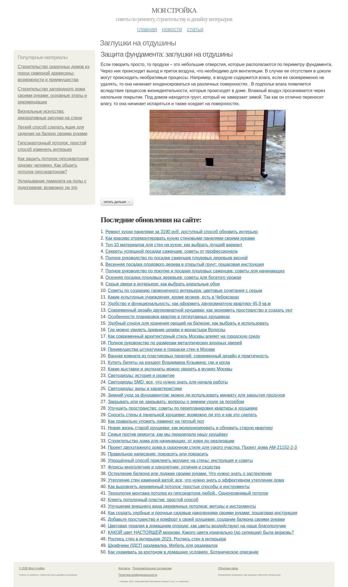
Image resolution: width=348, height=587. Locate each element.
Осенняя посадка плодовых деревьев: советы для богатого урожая (173, 277)
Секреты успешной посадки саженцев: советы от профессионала (171, 251)
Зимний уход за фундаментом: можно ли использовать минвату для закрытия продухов (196, 395)
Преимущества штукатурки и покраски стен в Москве (161, 349)
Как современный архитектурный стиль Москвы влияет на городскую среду (184, 336)
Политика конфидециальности (138, 574)
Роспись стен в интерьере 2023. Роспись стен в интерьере (167, 539)
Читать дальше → (117, 202)
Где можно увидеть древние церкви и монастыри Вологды (166, 329)
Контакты (124, 568)
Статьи (195, 29)
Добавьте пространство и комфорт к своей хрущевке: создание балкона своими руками (196, 519)
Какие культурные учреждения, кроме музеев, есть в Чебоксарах (173, 297)
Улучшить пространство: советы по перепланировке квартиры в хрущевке (182, 408)
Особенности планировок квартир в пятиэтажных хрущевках (169, 316)
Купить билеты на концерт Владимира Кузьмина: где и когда (169, 362)
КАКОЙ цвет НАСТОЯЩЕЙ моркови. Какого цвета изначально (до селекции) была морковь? (201, 532)
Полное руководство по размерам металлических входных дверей (175, 342)
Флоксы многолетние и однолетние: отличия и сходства (164, 467)
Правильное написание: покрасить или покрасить (158, 454)
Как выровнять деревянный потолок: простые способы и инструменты (179, 486)
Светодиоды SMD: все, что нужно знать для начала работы (168, 382)
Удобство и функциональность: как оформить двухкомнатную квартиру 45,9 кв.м (189, 303)
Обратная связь (228, 568)
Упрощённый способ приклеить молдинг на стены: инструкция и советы (180, 460)
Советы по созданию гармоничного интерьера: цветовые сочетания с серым (185, 290)
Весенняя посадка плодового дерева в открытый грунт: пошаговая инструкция (184, 264)
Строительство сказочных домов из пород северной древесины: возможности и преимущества (53, 73)
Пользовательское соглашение (152, 568)
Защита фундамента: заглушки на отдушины (166, 54)
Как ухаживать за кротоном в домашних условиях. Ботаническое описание (183, 552)
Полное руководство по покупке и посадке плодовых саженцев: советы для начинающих (195, 271)
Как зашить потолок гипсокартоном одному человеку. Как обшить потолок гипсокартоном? (53, 165)
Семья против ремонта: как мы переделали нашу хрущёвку (168, 434)
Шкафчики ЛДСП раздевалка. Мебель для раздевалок (163, 545)
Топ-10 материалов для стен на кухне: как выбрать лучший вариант (174, 244)
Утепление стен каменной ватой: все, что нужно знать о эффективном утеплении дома (196, 480)
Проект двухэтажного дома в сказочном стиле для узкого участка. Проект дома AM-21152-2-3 (202, 447)
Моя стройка (173, 10)
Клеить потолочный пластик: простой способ (153, 499)
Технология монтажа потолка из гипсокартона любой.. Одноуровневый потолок (188, 493)
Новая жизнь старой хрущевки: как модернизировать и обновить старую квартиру (190, 427)
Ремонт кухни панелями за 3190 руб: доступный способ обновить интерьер (181, 231)
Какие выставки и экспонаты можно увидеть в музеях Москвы (170, 369)
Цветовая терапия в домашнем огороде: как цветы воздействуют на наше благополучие (197, 526)
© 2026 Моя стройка (32, 568)
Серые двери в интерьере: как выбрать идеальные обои (162, 284)
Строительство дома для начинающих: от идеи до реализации (171, 441)
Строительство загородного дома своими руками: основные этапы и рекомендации (52, 95)
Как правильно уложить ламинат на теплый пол (156, 421)
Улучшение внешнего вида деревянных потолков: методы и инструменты (182, 506)
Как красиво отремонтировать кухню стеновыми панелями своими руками (180, 238)
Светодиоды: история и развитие (141, 375)
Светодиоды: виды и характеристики (145, 388)
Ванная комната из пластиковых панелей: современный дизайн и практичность (188, 356)
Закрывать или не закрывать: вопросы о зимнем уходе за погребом (176, 401)
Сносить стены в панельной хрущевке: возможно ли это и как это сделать (182, 414)
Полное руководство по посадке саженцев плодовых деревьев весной (176, 258)
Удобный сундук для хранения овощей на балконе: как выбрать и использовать (188, 323)
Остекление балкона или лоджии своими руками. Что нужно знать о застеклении (190, 473)
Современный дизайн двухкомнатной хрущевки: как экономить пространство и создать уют (200, 310)
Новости (172, 29)
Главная (147, 29)
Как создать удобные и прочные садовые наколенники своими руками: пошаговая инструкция (202, 512)
